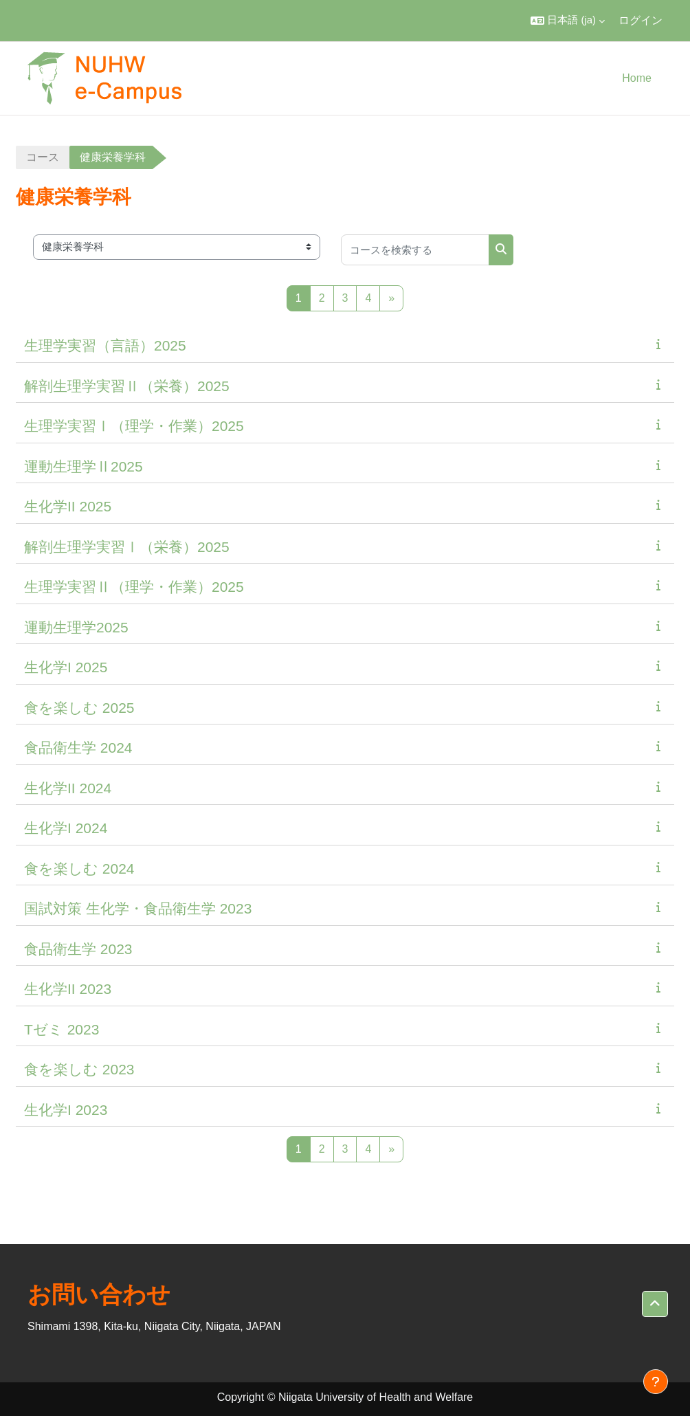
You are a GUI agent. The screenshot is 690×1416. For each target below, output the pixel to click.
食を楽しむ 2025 (79, 708)
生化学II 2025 (67, 506)
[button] (567, 20)
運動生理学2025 (76, 627)
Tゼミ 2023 (61, 1029)
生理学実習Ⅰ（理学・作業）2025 (134, 426)
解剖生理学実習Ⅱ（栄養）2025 (127, 386)
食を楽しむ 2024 (79, 868)
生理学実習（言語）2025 (105, 345)
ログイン (641, 20)
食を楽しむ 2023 (79, 1069)
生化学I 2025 (65, 667)
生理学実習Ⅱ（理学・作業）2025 (134, 587)
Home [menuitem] (637, 78)
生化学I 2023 (65, 1110)
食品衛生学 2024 (78, 747)
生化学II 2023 (67, 989)
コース (42, 157)
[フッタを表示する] (655, 1381)
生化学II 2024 (67, 788)
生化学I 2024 (65, 828)
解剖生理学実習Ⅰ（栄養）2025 (127, 547)
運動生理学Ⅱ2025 (83, 466)
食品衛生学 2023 (78, 949)
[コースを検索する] (415, 249)
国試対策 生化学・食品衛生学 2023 (138, 908)
